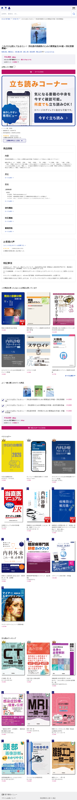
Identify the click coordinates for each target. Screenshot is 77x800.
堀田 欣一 (11, 51)
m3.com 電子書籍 (6, 19)
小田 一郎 (25, 51)
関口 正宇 (39, 51)
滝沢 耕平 (32, 51)
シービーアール (49, 51)
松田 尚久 (4, 51)
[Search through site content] (36, 13)
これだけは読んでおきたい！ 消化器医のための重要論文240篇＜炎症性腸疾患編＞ (34, 406)
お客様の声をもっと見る (13, 140)
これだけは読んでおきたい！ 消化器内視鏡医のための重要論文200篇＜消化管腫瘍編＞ (34, 400)
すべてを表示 (69, 376)
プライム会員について (9, 798)
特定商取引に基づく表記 (48, 798)
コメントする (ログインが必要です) (13, 245)
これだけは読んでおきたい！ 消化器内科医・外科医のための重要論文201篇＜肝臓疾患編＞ (34, 411)
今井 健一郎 (15, 19)
